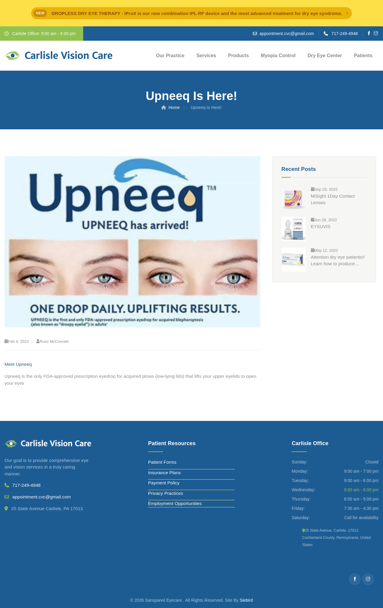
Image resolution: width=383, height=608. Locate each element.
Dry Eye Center (325, 55)
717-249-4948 (345, 33)
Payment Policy (164, 482)
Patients (363, 55)
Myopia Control (278, 55)
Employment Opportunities (175, 503)
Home (174, 107)
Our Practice (170, 55)
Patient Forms (162, 462)
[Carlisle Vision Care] (58, 55)
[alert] (191, 13)
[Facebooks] (369, 33)
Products (238, 55)
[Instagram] (376, 33)
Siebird (246, 600)
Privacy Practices (165, 493)
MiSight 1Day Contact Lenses (333, 199)
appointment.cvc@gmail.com (286, 33)
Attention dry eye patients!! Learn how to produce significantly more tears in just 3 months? (338, 260)
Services (206, 55)
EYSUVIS (321, 226)
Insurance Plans (164, 472)
